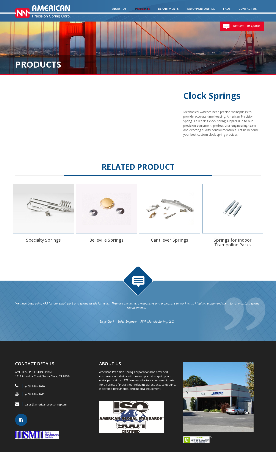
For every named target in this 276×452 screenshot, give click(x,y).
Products (142, 9)
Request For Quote (246, 26)
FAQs (227, 9)
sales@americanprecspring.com (46, 402)
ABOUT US (119, 9)
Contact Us (248, 9)
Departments (168, 9)
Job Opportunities (201, 9)
